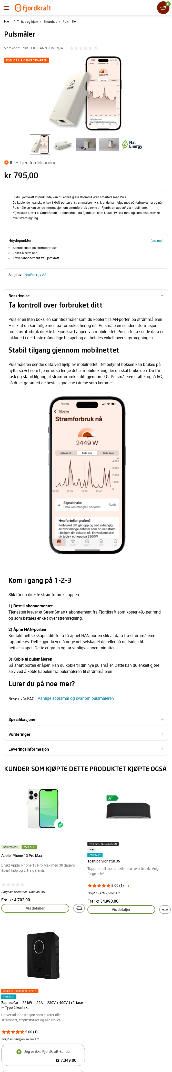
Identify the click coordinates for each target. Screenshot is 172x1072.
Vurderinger (19, 734)
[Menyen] (6, 8)
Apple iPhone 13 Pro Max (21, 855)
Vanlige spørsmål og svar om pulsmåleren (75, 698)
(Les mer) (157, 240)
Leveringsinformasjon (28, 749)
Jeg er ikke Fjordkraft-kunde (47, 1051)
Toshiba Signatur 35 (103, 861)
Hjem (8, 21)
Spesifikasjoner (22, 719)
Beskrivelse (19, 296)
